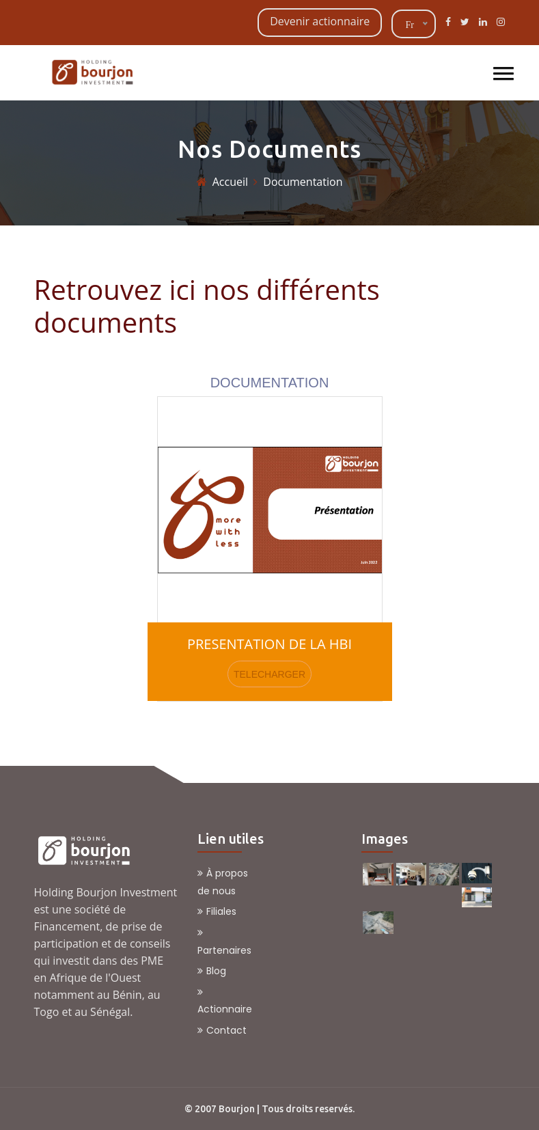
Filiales (216, 911)
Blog (211, 971)
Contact (222, 1030)
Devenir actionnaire (320, 21)
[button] (499, 68)
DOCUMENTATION (269, 382)
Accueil (230, 181)
